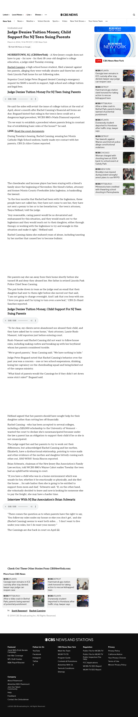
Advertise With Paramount (19, 684)
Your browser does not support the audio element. (20, 99)
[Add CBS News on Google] (19, 47)
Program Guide (64, 658)
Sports (56, 21)
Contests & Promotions (67, 661)
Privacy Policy (114, 651)
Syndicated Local (14, 28)
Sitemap (61, 672)
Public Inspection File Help (92, 658)
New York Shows (78, 21)
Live (29, 15)
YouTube (36, 651)
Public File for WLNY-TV (93, 654)
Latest (6, 15)
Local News (18, 15)
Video (64, 21)
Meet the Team (64, 651)
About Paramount (15, 681)
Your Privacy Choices (117, 658)
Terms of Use (113, 661)
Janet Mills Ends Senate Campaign (18, 651)
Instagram (37, 658)
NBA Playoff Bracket (16, 663)
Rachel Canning (16, 67)
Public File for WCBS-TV (93, 651)
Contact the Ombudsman (18, 699)
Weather (30, 21)
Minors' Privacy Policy (117, 665)
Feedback (12, 696)
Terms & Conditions (66, 668)
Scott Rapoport (19, 610)
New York (7, 21)
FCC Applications (90, 663)
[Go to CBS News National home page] (69, 15)
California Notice (115, 654)
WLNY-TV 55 (63, 654)
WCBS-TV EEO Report (92, 666)
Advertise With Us (65, 665)
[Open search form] (134, 15)
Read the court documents (29, 131)
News (20, 21)
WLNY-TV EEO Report (92, 670)
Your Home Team (95, 21)
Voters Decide (44, 21)
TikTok (35, 661)
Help (10, 692)
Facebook (37, 654)
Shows (38, 15)
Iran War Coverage (15, 656)
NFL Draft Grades (15, 659)
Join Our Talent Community (14, 688)
